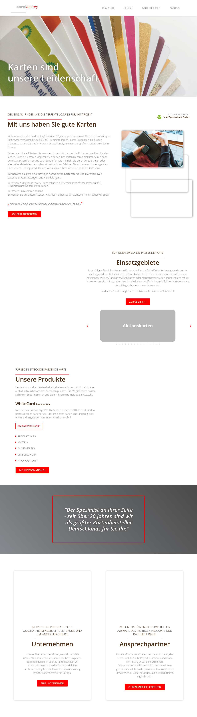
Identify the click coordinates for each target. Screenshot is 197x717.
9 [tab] (140, 354)
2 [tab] (119, 354)
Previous (86, 329)
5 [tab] (128, 354)
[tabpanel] (137, 329)
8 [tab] (137, 354)
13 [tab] (153, 354)
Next (188, 329)
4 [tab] (125, 354)
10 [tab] (143, 354)
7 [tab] (134, 354)
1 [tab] (116, 354)
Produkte (108, 8)
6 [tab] (131, 354)
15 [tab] (159, 354)
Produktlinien (27, 442)
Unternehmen (151, 8)
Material (23, 448)
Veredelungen (27, 460)
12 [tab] (150, 354)
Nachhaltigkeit (28, 466)
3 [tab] (122, 354)
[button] (56, 442)
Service (128, 8)
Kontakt (175, 8)
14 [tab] (156, 354)
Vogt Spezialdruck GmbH (176, 117)
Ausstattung (26, 454)
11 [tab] (147, 354)
